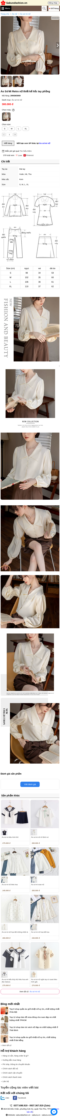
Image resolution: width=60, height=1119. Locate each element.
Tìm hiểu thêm (25, 151)
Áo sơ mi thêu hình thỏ (10, 837)
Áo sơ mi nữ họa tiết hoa (40, 932)
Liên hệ (6, 1081)
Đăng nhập (53, 3)
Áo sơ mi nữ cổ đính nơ (40, 837)
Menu (7, 8)
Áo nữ (14, 14)
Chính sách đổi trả (10, 1068)
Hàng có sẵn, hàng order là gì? (16, 1056)
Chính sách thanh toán (12, 1077)
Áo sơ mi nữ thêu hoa (10, 884)
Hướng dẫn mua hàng (12, 1060)
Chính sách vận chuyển (12, 1073)
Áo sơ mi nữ (25, 14)
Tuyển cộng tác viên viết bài (20, 1087)
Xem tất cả (6, 1045)
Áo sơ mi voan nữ (37, 884)
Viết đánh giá (30, 784)
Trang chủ (5, 14)
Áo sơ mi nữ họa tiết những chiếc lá (15, 932)
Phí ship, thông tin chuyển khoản (16, 1064)
